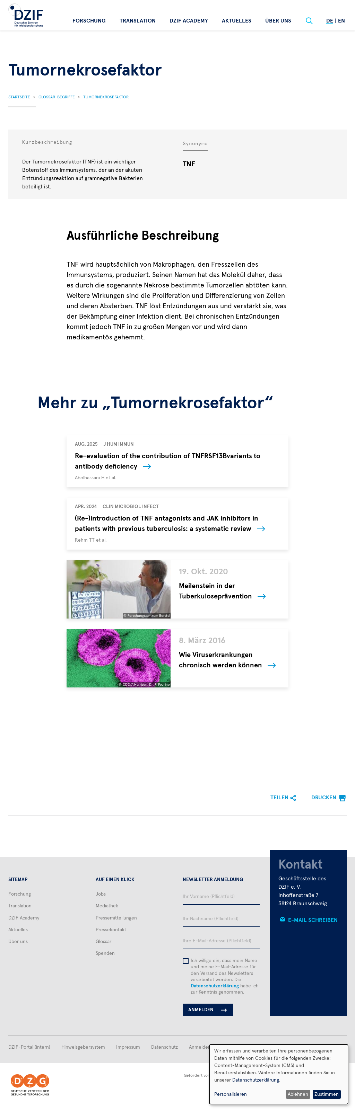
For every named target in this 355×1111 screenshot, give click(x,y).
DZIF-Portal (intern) (29, 1047)
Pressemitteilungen (116, 918)
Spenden (105, 953)
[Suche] (309, 21)
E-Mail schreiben (313, 920)
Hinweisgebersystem (83, 1047)
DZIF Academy (189, 21)
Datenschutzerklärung (215, 986)
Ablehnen (298, 1094)
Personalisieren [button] (230, 1094)
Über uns (278, 21)
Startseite (19, 97)
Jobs (101, 894)
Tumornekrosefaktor (106, 97)
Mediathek (107, 906)
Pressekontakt (111, 929)
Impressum (128, 1047)
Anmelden (200, 1047)
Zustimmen (326, 1094)
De (329, 21)
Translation (138, 21)
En (341, 21)
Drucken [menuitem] (323, 797)
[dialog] (278, 1074)
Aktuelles (236, 21)
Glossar (103, 941)
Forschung (89, 21)
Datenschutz (164, 1047)
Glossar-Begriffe (56, 97)
